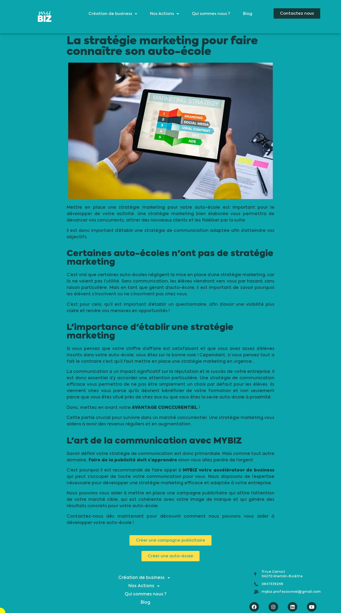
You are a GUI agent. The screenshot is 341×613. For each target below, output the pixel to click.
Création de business (112, 14)
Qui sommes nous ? (211, 14)
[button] (297, 13)
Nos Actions (164, 14)
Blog (247, 14)
